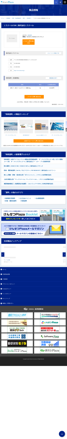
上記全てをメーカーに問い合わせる (33, 141)
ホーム (2, 18)
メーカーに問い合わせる (28, 42)
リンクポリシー (7, 293)
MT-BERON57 (26, 135)
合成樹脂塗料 (40, 198)
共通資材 (8, 18)
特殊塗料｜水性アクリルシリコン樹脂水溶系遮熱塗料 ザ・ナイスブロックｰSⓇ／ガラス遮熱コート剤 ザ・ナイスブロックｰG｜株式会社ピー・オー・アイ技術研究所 (33, 160)
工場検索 (5, 279)
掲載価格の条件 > (53, 78)
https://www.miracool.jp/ (19, 70)
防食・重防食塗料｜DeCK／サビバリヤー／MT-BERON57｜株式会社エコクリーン (30, 170)
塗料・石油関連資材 (16, 18)
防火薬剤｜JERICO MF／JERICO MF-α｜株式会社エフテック (23, 166)
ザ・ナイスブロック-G (57, 135)
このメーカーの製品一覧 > (53, 53)
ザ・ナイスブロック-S (11, 135)
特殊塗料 (29, 18)
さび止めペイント (25, 198)
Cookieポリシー (7, 288)
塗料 (24, 18)
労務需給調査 (6, 274)
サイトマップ (6, 298)
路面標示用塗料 (10, 198)
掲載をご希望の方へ (8, 303)
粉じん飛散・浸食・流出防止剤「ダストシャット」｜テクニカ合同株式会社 (27, 175)
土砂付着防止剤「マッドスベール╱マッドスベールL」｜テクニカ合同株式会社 (29, 179)
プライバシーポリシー (9, 284)
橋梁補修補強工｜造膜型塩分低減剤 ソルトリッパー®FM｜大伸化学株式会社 (28, 183)
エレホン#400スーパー (41, 135)
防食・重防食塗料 (10, 201)
